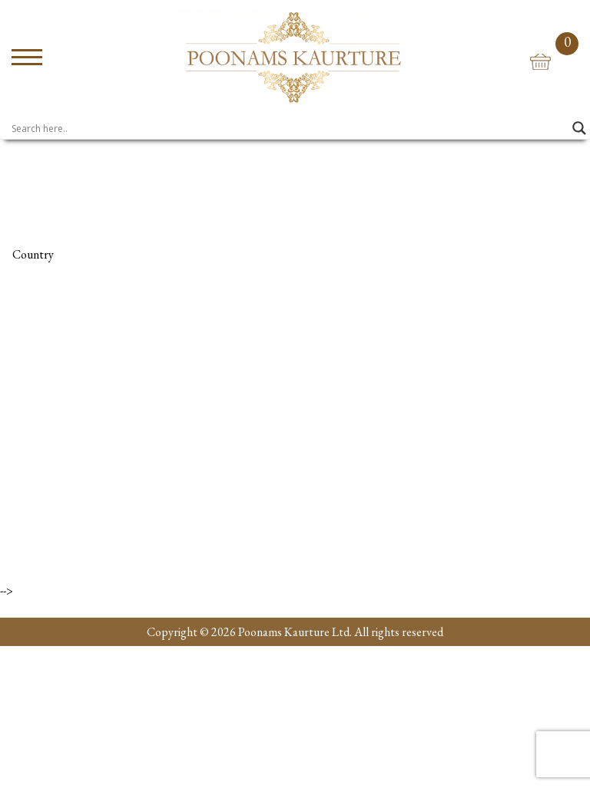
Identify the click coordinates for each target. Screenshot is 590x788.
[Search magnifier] (579, 128)
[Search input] (288, 128)
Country (33, 254)
